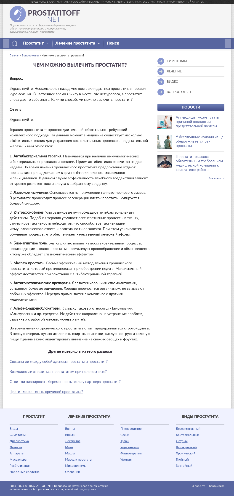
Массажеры (18, 459)
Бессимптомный (188, 428)
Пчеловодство (131, 428)
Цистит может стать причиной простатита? (46, 392)
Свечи (124, 435)
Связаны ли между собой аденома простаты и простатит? (59, 361)
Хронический (185, 453)
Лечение (16, 447)
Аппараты (17, 453)
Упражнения (129, 447)
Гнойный (182, 459)
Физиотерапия (131, 453)
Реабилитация (20, 465)
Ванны (70, 428)
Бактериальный (187, 435)
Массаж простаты (78, 459)
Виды (14, 428)
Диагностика (19, 441)
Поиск (113, 43)
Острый (182, 441)
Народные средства (25, 472)
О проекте (198, 486)
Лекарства (72, 441)
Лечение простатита (77, 43)
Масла (70, 453)
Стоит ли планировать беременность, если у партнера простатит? (65, 382)
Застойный (184, 465)
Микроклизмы (75, 465)
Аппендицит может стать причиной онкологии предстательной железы (197, 122)
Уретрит (126, 459)
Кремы (70, 435)
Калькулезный (186, 447)
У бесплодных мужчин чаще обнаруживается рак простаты (199, 141)
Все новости (216, 178)
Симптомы (18, 435)
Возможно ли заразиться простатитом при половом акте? (58, 372)
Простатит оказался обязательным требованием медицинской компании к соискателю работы (199, 163)
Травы (124, 441)
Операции (72, 472)
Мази (69, 447)
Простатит (35, 43)
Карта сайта (216, 486)
